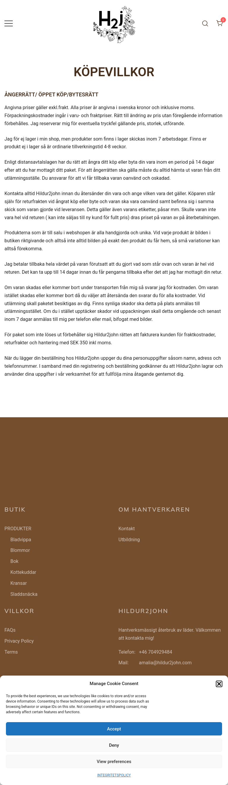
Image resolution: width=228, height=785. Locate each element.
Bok (14, 561)
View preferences (114, 761)
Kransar (18, 583)
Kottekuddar (23, 572)
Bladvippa (20, 539)
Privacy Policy (19, 641)
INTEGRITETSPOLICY (114, 775)
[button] (219, 684)
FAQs (9, 630)
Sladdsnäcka (23, 594)
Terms (11, 652)
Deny (114, 745)
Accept (114, 729)
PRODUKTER (17, 528)
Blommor (20, 550)
